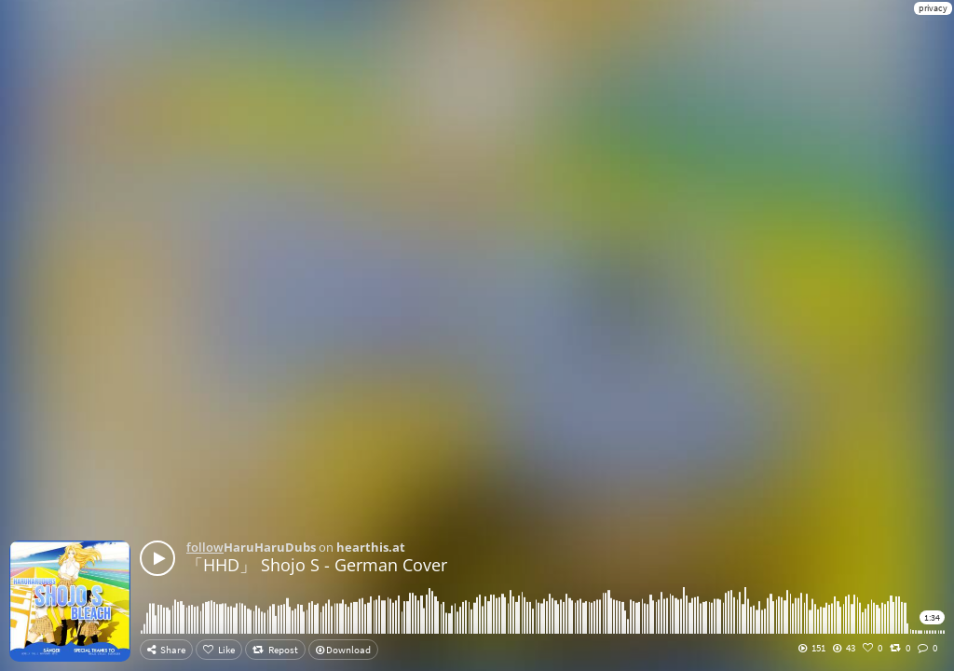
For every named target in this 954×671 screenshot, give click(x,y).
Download (343, 649)
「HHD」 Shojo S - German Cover (316, 565)
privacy (933, 8)
